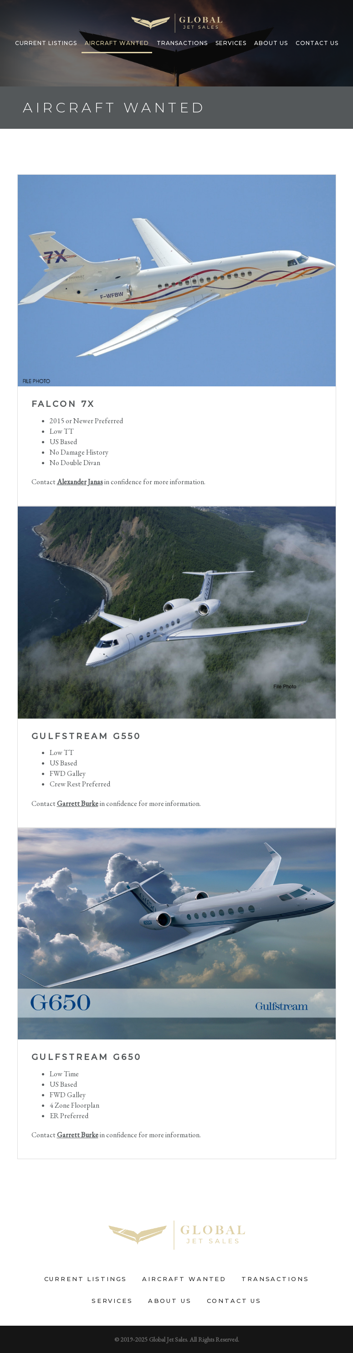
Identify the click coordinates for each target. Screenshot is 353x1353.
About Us (271, 43)
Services (230, 43)
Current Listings (46, 43)
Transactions (182, 43)
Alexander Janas (80, 481)
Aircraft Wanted (117, 43)
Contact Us (317, 43)
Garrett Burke (77, 803)
